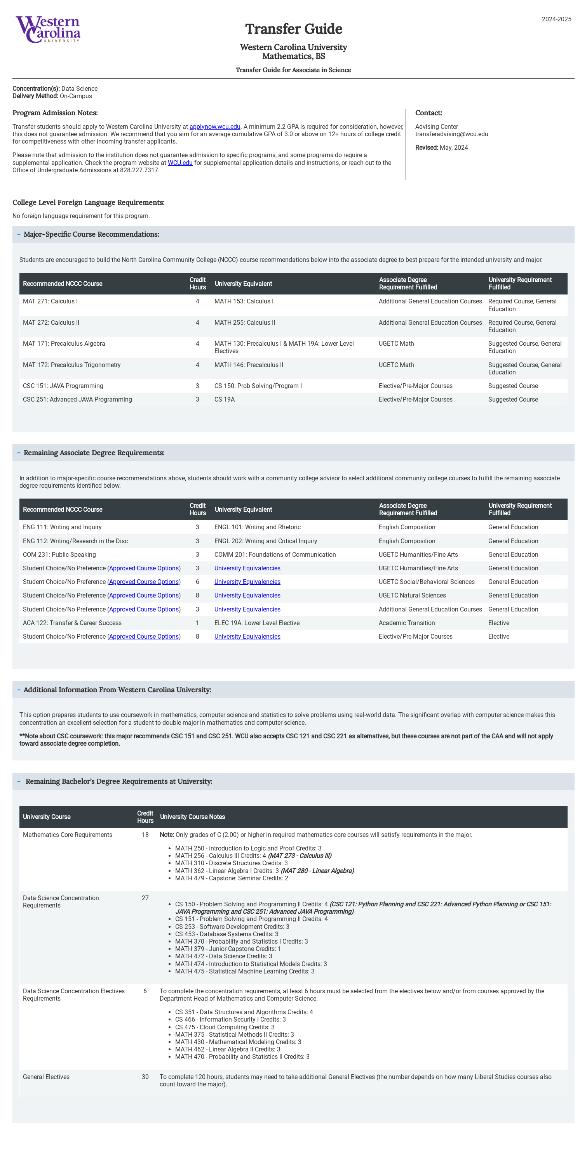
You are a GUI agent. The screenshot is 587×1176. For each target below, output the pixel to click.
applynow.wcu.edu (215, 126)
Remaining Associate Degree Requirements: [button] (94, 452)
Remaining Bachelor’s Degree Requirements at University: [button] (118, 781)
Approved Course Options (144, 568)
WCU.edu (180, 162)
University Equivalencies (247, 568)
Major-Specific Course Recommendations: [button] (91, 234)
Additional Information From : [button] (117, 689)
